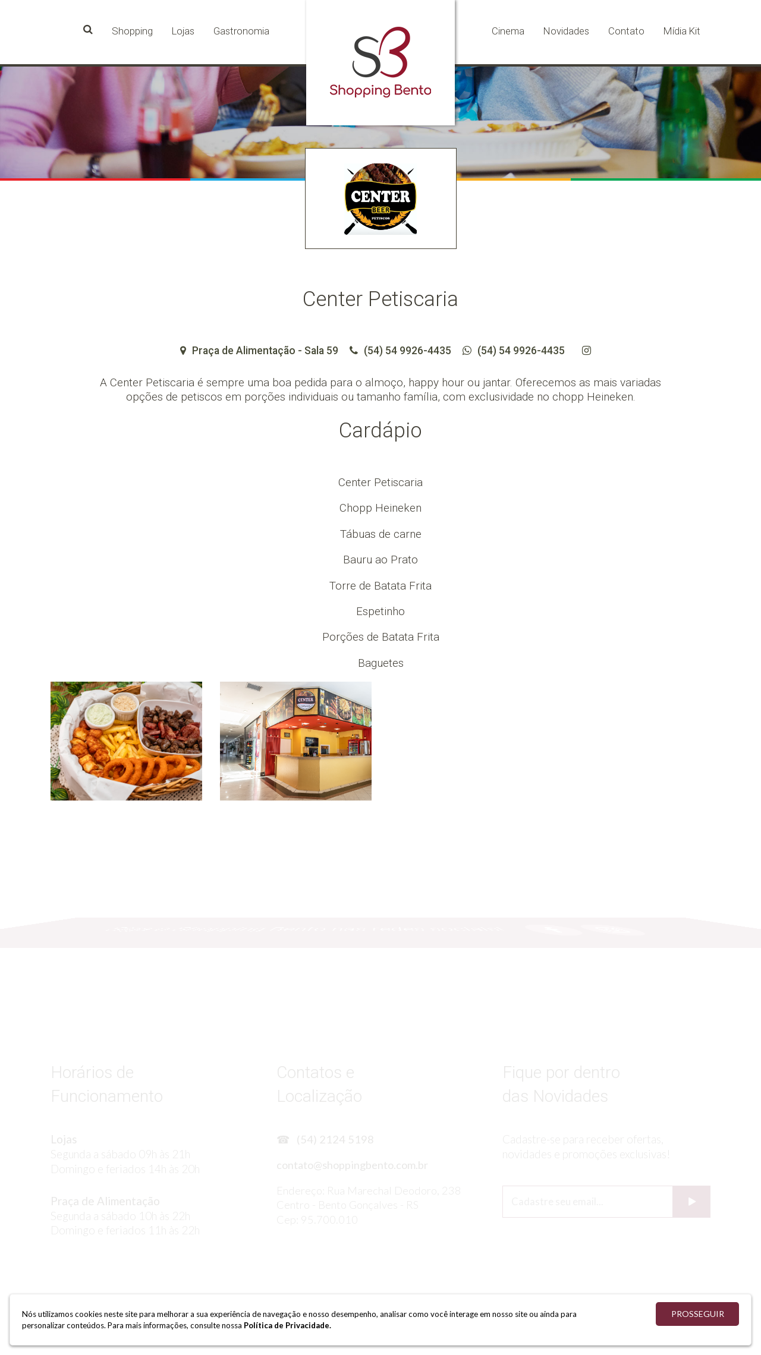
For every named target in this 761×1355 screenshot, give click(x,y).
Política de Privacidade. (287, 1325)
